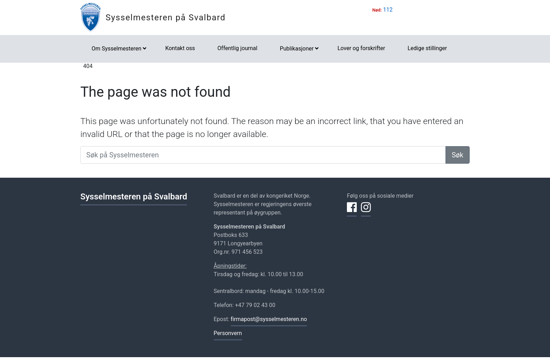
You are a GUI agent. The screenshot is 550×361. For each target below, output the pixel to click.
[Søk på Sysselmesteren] (263, 155)
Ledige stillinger (427, 48)
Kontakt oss (180, 48)
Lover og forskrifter (361, 48)
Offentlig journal (237, 48)
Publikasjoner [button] (297, 48)
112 (388, 9)
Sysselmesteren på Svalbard (166, 17)
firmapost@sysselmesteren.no (269, 319)
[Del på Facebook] (352, 211)
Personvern (228, 333)
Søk (457, 155)
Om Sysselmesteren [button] (116, 48)
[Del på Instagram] (366, 211)
